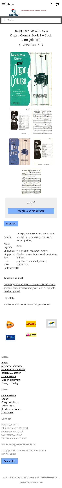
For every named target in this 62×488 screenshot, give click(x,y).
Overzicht (11, 223)
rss (37, 477)
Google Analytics (9, 402)
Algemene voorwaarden (13, 369)
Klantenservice (8, 376)
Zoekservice (7, 412)
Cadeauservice (8, 395)
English (4, 398)
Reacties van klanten (11, 409)
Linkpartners (7, 405)
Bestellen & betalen (11, 372)
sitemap (31, 477)
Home (4, 362)
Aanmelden (9, 461)
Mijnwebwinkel (36, 482)
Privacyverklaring (9, 383)
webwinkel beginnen (49, 477)
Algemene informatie (11, 365)
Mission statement (10, 379)
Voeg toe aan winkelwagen (31, 210)
